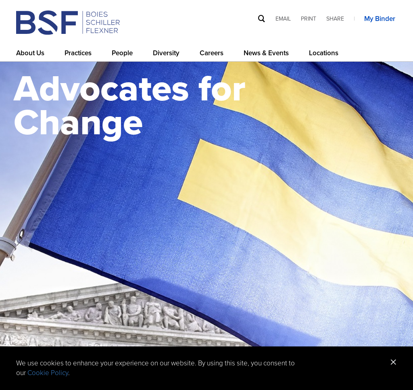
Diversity (166, 53)
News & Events (266, 53)
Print (308, 18)
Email (283, 18)
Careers (211, 53)
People (122, 53)
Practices (78, 53)
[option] (206, 219)
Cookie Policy (47, 373)
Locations (323, 53)
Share (335, 18)
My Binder (380, 19)
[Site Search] (261, 18)
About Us (30, 53)
